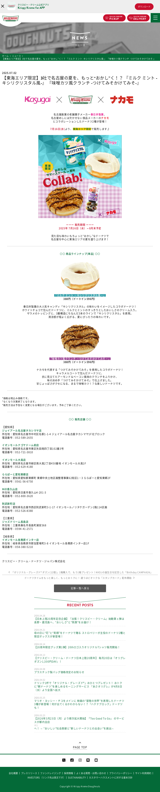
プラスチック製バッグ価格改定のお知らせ (80, 670)
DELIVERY (139, 18)
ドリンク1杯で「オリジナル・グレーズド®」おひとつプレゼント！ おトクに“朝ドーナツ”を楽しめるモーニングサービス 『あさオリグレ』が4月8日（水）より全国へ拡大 (80, 684)
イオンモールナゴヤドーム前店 (20, 445)
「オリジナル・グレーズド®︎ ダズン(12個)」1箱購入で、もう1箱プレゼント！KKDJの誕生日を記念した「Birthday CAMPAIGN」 (80, 572)
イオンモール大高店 (14, 460)
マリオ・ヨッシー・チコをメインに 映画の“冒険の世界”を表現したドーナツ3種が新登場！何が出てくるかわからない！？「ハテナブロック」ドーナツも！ (80, 702)
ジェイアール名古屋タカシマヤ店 (22, 430)
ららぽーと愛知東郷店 (15, 474)
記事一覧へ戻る (80, 588)
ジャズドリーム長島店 (15, 522)
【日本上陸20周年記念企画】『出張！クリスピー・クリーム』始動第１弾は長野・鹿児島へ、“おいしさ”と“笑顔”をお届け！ (80, 619)
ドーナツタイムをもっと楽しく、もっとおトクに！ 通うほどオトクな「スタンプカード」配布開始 (80, 578)
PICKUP (115, 18)
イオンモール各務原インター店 (20, 540)
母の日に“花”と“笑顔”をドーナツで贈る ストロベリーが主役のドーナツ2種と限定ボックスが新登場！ (80, 633)
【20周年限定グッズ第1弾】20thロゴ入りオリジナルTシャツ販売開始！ (80, 645)
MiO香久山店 (10, 489)
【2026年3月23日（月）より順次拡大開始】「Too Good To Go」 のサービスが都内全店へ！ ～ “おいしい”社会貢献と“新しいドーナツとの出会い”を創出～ (80, 722)
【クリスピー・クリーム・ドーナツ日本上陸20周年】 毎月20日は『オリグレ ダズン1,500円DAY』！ (80, 658)
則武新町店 (8, 503)
